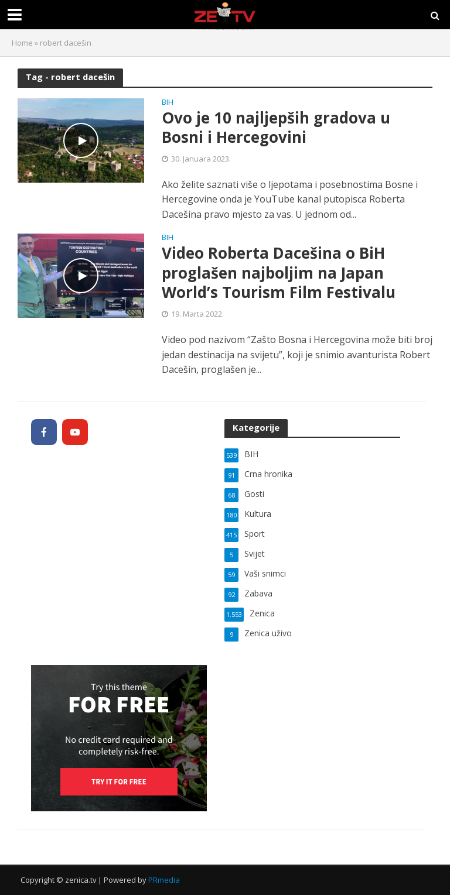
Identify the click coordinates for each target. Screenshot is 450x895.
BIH (167, 102)
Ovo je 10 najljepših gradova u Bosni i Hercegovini (276, 128)
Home (22, 42)
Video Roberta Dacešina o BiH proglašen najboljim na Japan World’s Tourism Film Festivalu (279, 273)
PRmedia (164, 880)
